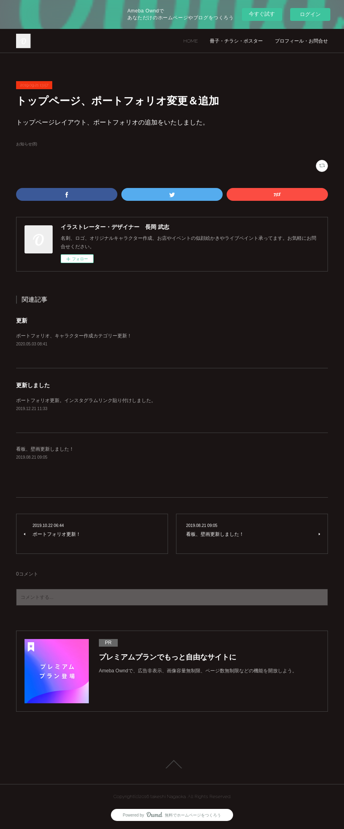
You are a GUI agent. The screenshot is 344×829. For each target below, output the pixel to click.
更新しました (33, 385)
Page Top (172, 764)
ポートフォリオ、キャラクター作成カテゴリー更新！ (74, 336)
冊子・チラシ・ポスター (236, 41)
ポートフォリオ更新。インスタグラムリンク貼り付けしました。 (86, 400)
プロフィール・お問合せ (301, 41)
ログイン (310, 14)
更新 (21, 320)
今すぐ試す (262, 14)
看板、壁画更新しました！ (45, 449)
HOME (190, 41)
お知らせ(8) (26, 144)
